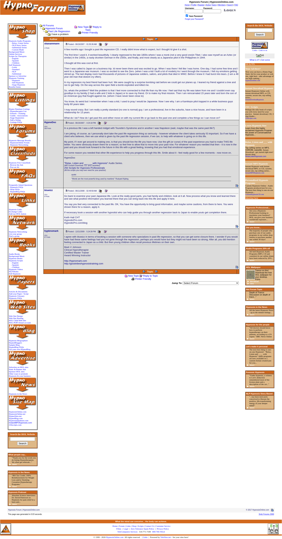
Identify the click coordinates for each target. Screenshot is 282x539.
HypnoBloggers (15, 343)
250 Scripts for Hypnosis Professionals (84, 168)
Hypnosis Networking (19, 145)
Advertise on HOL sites (18, 367)
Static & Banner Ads (17, 369)
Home (115, 526)
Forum (121, 526)
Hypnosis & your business (20, 376)
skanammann (51, 43)
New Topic (83, 27)
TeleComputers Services (127, 532)
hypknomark (51, 231)
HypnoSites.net (15, 416)
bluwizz (48, 190)
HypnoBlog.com (16, 418)
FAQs (118, 529)
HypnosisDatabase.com (18, 420)
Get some (265, 60)
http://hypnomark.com (75, 260)
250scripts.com (15, 425)
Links (145, 537)
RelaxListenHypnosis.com (255, 156)
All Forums (48, 25)
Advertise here (251, 198)
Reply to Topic (150, 275)
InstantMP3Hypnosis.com (254, 173)
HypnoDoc (50, 122)
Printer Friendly (90, 32)
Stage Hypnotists (17, 118)
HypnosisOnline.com (114, 537)
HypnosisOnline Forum (20, 143)
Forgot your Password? (194, 19)
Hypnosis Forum (54, 28)
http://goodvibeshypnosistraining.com (83, 263)
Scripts (140, 526)
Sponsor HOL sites (17, 371)
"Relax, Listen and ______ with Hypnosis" (86, 163)
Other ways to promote (18, 374)
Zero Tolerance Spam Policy (142, 529)
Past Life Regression (59, 31)
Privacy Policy (163, 529)
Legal (125, 529)
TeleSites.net (165, 537)
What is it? (254, 60)
